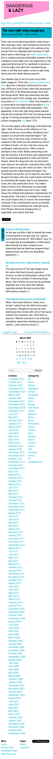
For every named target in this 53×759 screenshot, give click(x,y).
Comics (31, 391)
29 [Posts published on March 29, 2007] (25, 359)
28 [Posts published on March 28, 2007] (23, 359)
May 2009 (13, 631)
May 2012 (13, 522)
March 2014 (14, 474)
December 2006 (16, 723)
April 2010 (13, 596)
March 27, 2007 (16, 34)
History (31, 411)
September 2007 (16, 695)
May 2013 (13, 490)
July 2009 (13, 624)
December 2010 (16, 573)
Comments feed (9, 750)
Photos (31, 426)
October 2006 (15, 730)
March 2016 (14, 442)
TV (29, 458)
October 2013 (15, 481)
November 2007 (16, 688)
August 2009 (14, 621)
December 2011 (16, 538)
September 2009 (16, 618)
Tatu (30, 449)
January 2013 (15, 500)
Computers (33, 395)
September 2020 (16, 391)
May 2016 (13, 436)
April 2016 (13, 439)
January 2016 (15, 449)
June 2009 (13, 628)
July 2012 (13, 516)
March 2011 (14, 564)
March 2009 (14, 637)
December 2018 (16, 404)
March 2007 (14, 714)
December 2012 (16, 503)
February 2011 (15, 567)
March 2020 (14, 395)
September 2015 (16, 462)
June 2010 (13, 589)
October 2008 (15, 653)
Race (30, 433)
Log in (4, 744)
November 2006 (16, 727)
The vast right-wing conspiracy (23, 31)
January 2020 (15, 398)
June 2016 (13, 433)
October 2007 (15, 692)
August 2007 (14, 698)
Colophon (24, 747)
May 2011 (13, 557)
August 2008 (14, 660)
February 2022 (15, 385)
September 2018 (16, 407)
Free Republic (22, 101)
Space (31, 446)
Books (31, 382)
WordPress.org (8, 754)
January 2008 (15, 682)
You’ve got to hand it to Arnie (36, 332)
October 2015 (15, 458)
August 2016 (14, 426)
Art (29, 379)
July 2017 (13, 414)
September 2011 (16, 545)
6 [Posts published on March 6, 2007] (19, 349)
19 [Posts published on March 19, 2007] (17, 355)
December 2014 (16, 468)
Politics (34, 34)
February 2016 (15, 446)
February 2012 (15, 532)
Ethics (31, 398)
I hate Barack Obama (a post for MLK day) (26, 299)
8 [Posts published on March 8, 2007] (24, 349)
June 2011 (13, 554)
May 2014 (13, 471)
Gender (31, 404)
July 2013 (13, 487)
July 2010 (13, 586)
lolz (23, 120)
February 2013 (15, 497)
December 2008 (16, 647)
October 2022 (15, 382)
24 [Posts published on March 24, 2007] (31, 355)
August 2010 (14, 583)
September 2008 (16, 656)
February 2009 (15, 640)
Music (31, 417)
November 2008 (16, 650)
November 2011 (16, 541)
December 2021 (16, 388)
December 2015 (16, 452)
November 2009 (16, 612)
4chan (46, 104)
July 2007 (13, 701)
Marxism (32, 414)
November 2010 (16, 577)
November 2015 (16, 455)
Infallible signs (10, 332)
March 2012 (14, 529)
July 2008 (13, 663)
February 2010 (15, 602)
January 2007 (15, 720)
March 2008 (14, 676)
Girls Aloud (33, 407)
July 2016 (13, 430)
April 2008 (13, 672)
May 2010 (13, 593)
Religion (32, 436)
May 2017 (13, 417)
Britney (31, 385)
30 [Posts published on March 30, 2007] (28, 359)
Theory (31, 455)
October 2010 (15, 580)
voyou (7, 34)
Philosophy (33, 423)
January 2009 (15, 644)
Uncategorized (35, 462)
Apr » (24, 362)
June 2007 (13, 704)
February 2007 (15, 717)
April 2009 (13, 634)
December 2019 (16, 401)
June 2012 (13, 519)
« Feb (18, 362)
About (23, 744)
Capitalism (33, 388)
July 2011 (13, 551)
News (27, 34)
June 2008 (13, 666)
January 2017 (15, 423)
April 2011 (13, 561)
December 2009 (16, 608)
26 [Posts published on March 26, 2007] (17, 359)
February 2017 (15, 420)
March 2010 (14, 599)
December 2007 (16, 685)
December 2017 (16, 411)
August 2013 (14, 484)
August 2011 (14, 548)
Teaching (32, 452)
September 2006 (16, 733)
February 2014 (15, 478)
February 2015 (15, 465)
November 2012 (16, 506)
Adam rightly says (39, 54)
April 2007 (13, 711)
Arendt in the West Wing (17, 229)
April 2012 (13, 525)
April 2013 (13, 494)
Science (32, 442)
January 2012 (15, 535)
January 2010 (15, 605)
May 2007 (13, 708)
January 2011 (15, 570)
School (31, 439)
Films (30, 401)
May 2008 (13, 669)
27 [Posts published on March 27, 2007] (20, 359)
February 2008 (15, 679)
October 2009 (15, 615)
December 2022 (16, 379)
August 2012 (14, 513)
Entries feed (7, 747)
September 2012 (16, 509)
